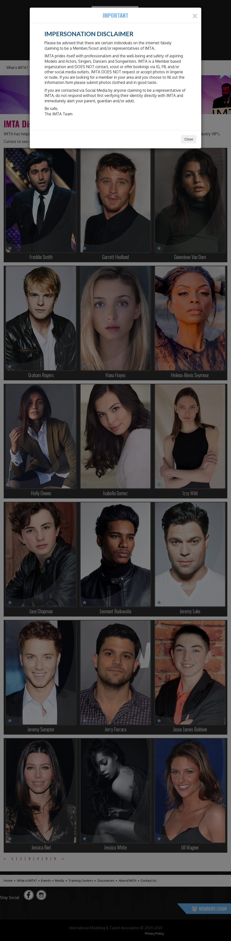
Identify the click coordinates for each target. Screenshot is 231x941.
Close (188, 139)
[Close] (195, 16)
